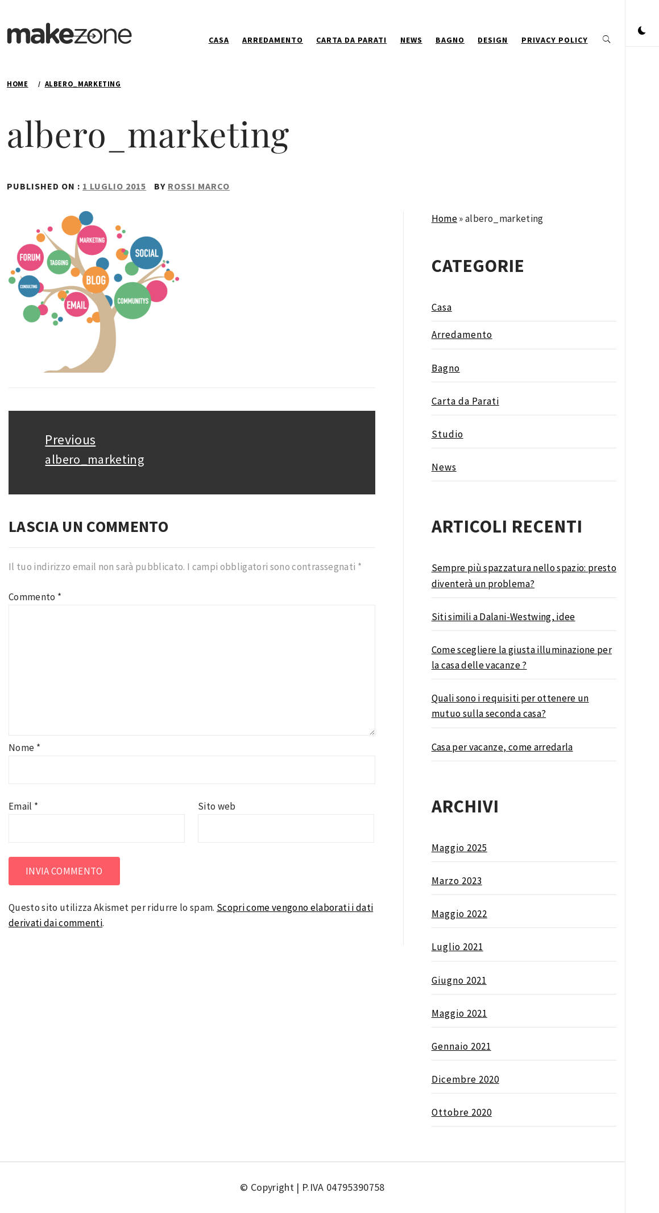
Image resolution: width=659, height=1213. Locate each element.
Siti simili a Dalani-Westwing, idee (503, 616)
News (411, 40)
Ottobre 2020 (462, 1112)
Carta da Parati (351, 40)
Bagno (450, 40)
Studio (447, 434)
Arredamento (272, 40)
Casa (219, 40)
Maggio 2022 (459, 913)
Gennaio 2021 (461, 1046)
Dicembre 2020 (465, 1079)
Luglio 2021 (457, 946)
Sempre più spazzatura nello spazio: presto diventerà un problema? (524, 575)
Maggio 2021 (459, 1013)
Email (23, 806)
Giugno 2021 (459, 980)
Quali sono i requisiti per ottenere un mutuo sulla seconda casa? (510, 706)
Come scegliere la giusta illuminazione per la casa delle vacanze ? (522, 657)
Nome (24, 747)
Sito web (217, 806)
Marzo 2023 (457, 880)
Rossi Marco (199, 186)
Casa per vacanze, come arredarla (502, 747)
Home (444, 218)
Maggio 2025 (459, 847)
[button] (642, 31)
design (493, 40)
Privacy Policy (554, 40)
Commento (35, 597)
